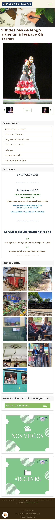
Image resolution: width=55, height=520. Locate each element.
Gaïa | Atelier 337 (31, 503)
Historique (9, 150)
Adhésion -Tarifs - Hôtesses (15, 129)
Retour (27, 110)
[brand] (17, 4)
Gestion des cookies (27, 517)
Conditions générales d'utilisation (27, 514)
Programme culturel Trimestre (17, 140)
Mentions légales (27, 510)
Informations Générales (14, 134)
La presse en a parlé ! (13, 155)
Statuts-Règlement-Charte (15, 160)
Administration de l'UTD (14, 145)
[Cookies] (5, 515)
